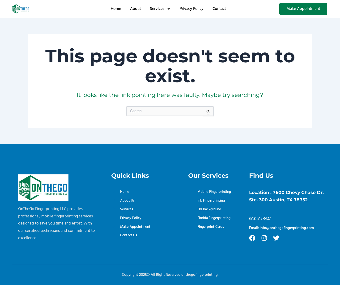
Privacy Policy (192, 9)
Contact (219, 9)
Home (116, 9)
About (135, 9)
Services (160, 8)
